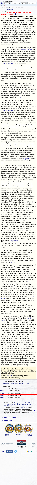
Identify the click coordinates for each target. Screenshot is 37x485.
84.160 (12, 262)
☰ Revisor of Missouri (7, 1)
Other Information (10, 417)
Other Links (8, 421)
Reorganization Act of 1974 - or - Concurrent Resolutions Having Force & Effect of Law (17, 404)
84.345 (19, 98)
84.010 (3, 64)
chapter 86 (26, 159)
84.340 (10, 64)
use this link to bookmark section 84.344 (16, 383)
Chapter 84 (10, 9)
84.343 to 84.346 (27, 50)
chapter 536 (14, 241)
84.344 (2, 391)
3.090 (21, 407)
